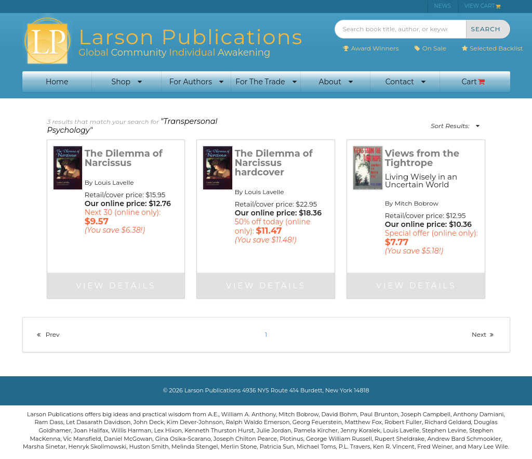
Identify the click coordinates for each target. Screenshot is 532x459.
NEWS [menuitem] (442, 6)
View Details (116, 285)
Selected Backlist (492, 48)
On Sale (430, 48)
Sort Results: (455, 126)
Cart (473, 81)
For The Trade (265, 81)
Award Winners (370, 48)
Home (57, 81)
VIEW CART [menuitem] (482, 6)
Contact (405, 81)
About (335, 81)
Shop (127, 81)
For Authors (196, 81)
